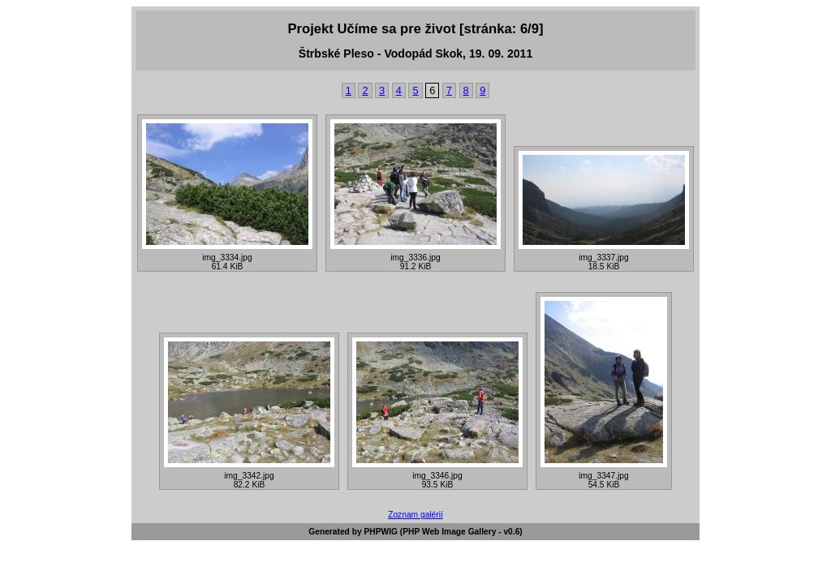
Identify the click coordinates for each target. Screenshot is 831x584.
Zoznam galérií (415, 514)
